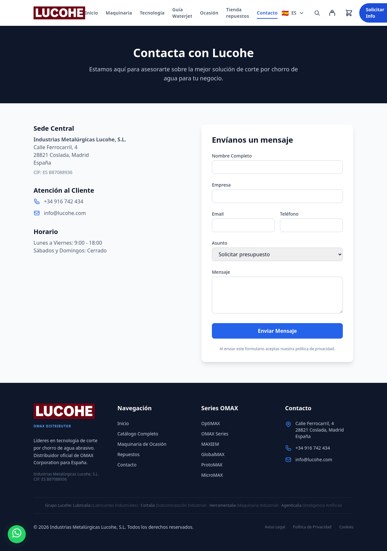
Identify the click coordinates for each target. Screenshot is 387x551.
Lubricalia (82, 505)
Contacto (267, 14)
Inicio (91, 13)
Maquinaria (119, 13)
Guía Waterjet (182, 12)
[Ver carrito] (348, 12)
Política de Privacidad (312, 527)
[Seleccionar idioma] (293, 13)
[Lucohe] (59, 12)
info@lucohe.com (65, 213)
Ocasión (209, 13)
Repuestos (128, 454)
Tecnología (152, 13)
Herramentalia (222, 505)
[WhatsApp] (17, 534)
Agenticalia (292, 505)
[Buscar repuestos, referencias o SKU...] (317, 12)
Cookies (346, 527)
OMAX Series (214, 434)
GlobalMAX (212, 454)
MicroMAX (212, 475)
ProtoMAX (212, 465)
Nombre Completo (232, 156)
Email (218, 214)
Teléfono (289, 214)
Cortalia (148, 505)
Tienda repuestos (237, 12)
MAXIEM (210, 444)
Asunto (219, 243)
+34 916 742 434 (63, 201)
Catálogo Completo (137, 434)
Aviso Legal (275, 527)
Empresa (221, 185)
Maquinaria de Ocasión (141, 444)
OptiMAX (210, 423)
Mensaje (221, 272)
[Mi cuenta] (332, 12)
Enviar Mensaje (277, 330)
